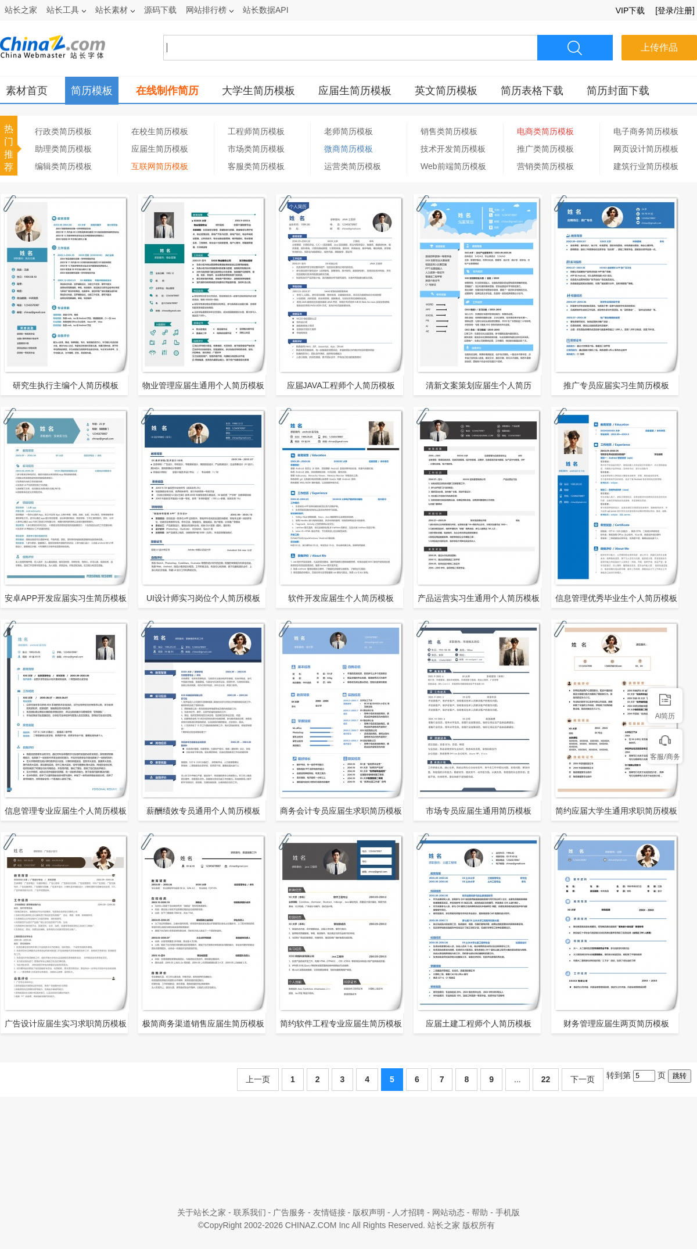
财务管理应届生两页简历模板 (616, 1023)
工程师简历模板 (256, 131)
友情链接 (329, 1212)
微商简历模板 (348, 148)
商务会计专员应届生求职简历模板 (341, 810)
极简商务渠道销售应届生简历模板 (203, 1023)
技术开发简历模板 (453, 148)
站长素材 (115, 10)
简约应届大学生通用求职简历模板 (616, 810)
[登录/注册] (675, 10)
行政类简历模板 (63, 131)
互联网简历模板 (159, 166)
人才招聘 (408, 1212)
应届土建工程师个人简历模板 (478, 1023)
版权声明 (369, 1212)
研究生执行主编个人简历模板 (65, 385)
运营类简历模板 (352, 166)
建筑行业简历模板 (645, 166)
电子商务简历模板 (645, 131)
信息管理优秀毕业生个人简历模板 (616, 598)
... (517, 1079)
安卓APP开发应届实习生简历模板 (66, 598)
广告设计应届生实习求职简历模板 (66, 1023)
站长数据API (266, 10)
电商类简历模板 (545, 131)
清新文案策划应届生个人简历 (478, 385)
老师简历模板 (348, 131)
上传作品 (659, 47)
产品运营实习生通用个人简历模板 (479, 598)
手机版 (507, 1212)
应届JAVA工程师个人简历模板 (341, 385)
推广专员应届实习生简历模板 (616, 385)
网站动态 (448, 1212)
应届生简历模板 (354, 90)
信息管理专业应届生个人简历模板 (66, 810)
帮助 (480, 1212)
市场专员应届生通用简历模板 (478, 810)
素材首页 (27, 90)
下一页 (582, 1079)
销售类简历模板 (449, 131)
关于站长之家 (201, 1212)
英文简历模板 (446, 90)
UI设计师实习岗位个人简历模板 (203, 598)
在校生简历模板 (159, 131)
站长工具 (66, 10)
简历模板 (92, 90)
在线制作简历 (167, 90)
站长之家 (21, 10)
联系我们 (249, 1212)
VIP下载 (630, 10)
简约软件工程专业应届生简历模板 (341, 1023)
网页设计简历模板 (645, 148)
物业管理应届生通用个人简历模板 (203, 385)
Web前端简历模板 (453, 166)
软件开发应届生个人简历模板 (341, 598)
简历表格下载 (532, 90)
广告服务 (289, 1212)
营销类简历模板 (545, 166)
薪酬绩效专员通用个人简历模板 (203, 810)
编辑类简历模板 (63, 166)
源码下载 (160, 10)
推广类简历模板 (545, 148)
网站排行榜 (209, 10)
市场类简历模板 (256, 148)
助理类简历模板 (63, 148)
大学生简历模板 (258, 90)
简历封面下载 (618, 90)
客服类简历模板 (256, 166)
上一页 (258, 1079)
